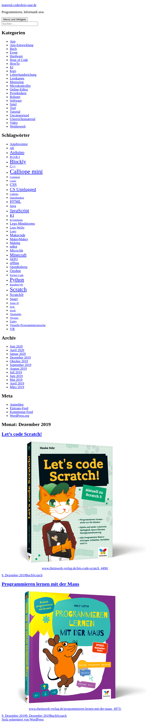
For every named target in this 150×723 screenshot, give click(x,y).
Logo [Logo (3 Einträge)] (13, 231)
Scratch (38, 575)
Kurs (13, 71)
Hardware (16, 56)
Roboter (15, 97)
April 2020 (17, 350)
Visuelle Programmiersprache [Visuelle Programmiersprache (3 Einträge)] (27, 325)
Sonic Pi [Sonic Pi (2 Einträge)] (14, 303)
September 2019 (20, 365)
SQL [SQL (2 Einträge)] (12, 306)
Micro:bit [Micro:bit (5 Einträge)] (16, 250)
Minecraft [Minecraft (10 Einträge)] (18, 255)
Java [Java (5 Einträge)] (13, 206)
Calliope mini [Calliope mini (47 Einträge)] (26, 171)
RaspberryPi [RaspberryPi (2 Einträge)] (16, 284)
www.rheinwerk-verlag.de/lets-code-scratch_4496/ (75, 568)
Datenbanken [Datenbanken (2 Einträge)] (17, 197)
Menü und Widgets (14, 19)
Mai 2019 (16, 379)
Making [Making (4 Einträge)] (15, 243)
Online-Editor (19, 89)
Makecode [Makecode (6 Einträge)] (17, 235)
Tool (13, 108)
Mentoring (17, 82)
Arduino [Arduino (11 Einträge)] (17, 152)
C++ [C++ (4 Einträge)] (13, 166)
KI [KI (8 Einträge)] (12, 215)
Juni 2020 (16, 346)
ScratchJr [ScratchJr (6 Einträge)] (17, 295)
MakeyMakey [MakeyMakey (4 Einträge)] (19, 239)
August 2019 (18, 368)
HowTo (15, 63)
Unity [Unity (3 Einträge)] (13, 321)
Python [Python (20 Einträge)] (17, 279)
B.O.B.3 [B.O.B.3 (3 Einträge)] (15, 157)
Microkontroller (20, 85)
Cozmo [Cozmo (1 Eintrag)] (13, 181)
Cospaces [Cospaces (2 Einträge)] (15, 176)
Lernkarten (17, 78)
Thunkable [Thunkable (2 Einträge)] (15, 314)
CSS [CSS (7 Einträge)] (13, 184)
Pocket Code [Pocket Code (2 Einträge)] (17, 275)
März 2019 (17, 387)
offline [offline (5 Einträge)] (14, 263)
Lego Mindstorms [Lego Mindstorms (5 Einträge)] (22, 224)
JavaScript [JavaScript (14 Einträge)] (19, 210)
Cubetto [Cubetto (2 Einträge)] (14, 194)
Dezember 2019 (20, 357)
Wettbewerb (18, 126)
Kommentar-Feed (21, 412)
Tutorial (15, 111)
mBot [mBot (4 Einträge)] (13, 246)
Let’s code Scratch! (22, 434)
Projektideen (18, 93)
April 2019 (17, 383)
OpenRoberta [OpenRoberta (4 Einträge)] (18, 267)
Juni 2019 (16, 376)
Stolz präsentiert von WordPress (23, 719)
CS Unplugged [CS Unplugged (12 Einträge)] (23, 189)
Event (13, 52)
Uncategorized (19, 115)
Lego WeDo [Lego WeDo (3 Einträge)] (17, 227)
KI (11, 67)
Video (14, 122)
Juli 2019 (16, 372)
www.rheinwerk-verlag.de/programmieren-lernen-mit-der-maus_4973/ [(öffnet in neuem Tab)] (75, 708)
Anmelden (17, 404)
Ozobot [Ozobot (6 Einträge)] (15, 271)
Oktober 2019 (19, 361)
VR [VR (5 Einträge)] (12, 329)
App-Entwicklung (21, 45)
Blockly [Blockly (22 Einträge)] (18, 161)
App (13, 41)
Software (16, 100)
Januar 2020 (18, 354)
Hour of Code (19, 60)
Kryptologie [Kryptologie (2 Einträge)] (16, 219)
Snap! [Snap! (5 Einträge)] (14, 299)
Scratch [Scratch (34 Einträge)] (18, 289)
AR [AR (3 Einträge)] (12, 148)
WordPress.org (19, 415)
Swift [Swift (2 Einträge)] (13, 310)
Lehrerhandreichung (23, 74)
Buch (13, 49)
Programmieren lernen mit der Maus (40, 584)
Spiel (13, 104)
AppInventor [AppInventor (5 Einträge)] (19, 144)
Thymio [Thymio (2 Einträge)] (14, 317)
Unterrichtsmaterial (22, 119)
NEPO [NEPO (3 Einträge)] (14, 259)
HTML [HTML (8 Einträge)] (15, 201)
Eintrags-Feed (19, 408)
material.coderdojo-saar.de (19, 5)
